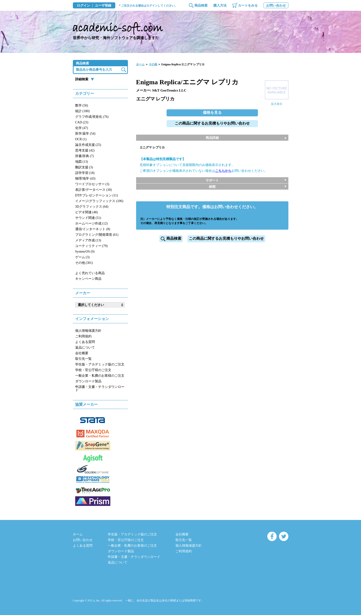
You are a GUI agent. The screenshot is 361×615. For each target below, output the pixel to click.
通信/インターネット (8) (92, 229)
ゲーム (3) (82, 257)
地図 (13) (81, 161)
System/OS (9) (85, 251)
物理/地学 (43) (85, 178)
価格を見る (212, 112)
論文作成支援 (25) (88, 145)
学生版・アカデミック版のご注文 (99, 364)
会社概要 (81, 353)
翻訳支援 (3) (84, 167)
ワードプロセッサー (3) (92, 184)
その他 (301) (84, 263)
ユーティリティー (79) (91, 246)
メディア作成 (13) (88, 240)
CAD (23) (81, 122)
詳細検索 (81, 79)
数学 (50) (81, 105)
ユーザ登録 (103, 5)
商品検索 (201, 5)
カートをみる (248, 5)
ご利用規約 (83, 336)
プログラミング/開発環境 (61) (97, 234)
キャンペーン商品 (88, 278)
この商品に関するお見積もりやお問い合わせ (212, 123)
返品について (85, 347)
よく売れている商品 (90, 273)
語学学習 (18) (85, 173)
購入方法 (220, 5)
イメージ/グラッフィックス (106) (99, 201)
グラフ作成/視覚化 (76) (92, 116)
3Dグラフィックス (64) (91, 206)
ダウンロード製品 (88, 381)
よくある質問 (85, 342)
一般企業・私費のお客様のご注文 (99, 375)
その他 (153, 64)
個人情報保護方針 (88, 330)
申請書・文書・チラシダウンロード (99, 388)
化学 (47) (81, 128)
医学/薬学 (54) (85, 133)
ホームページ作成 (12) (91, 223)
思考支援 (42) (85, 150)
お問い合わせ (276, 5)
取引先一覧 (83, 359)
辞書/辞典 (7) (84, 156)
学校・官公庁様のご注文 (93, 370)
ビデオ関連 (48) (86, 212)
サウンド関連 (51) (88, 218)
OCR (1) (81, 139)
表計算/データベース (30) (93, 189)
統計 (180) (82, 111)
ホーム (140, 64)
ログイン (83, 5)
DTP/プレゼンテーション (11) (96, 195)
